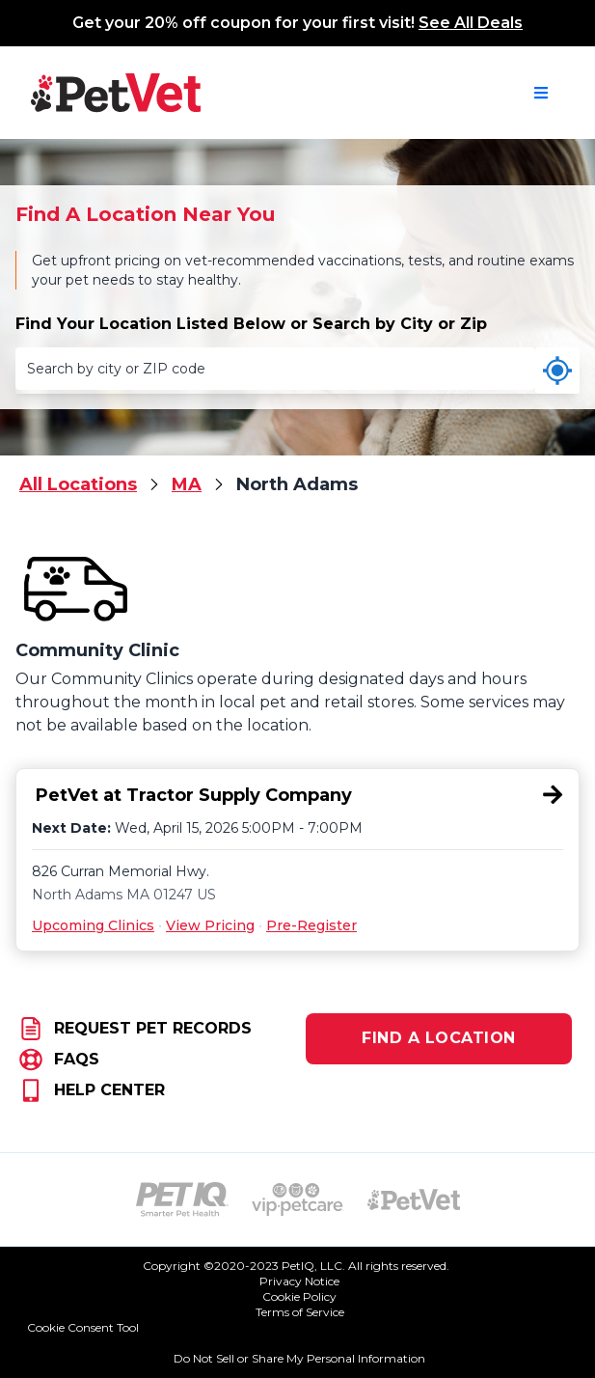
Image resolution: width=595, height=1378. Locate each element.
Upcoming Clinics (93, 925)
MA (187, 484)
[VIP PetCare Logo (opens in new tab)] (298, 1199)
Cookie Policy (299, 1296)
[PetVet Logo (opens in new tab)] (413, 1199)
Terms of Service (300, 1312)
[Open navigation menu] (541, 92)
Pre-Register (311, 925)
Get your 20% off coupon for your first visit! (297, 23)
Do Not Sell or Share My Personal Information (299, 1358)
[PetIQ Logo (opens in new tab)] (182, 1199)
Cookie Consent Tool (83, 1327)
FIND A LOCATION (439, 1038)
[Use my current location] (557, 370)
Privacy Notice (299, 1281)
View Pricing (210, 925)
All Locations (78, 484)
